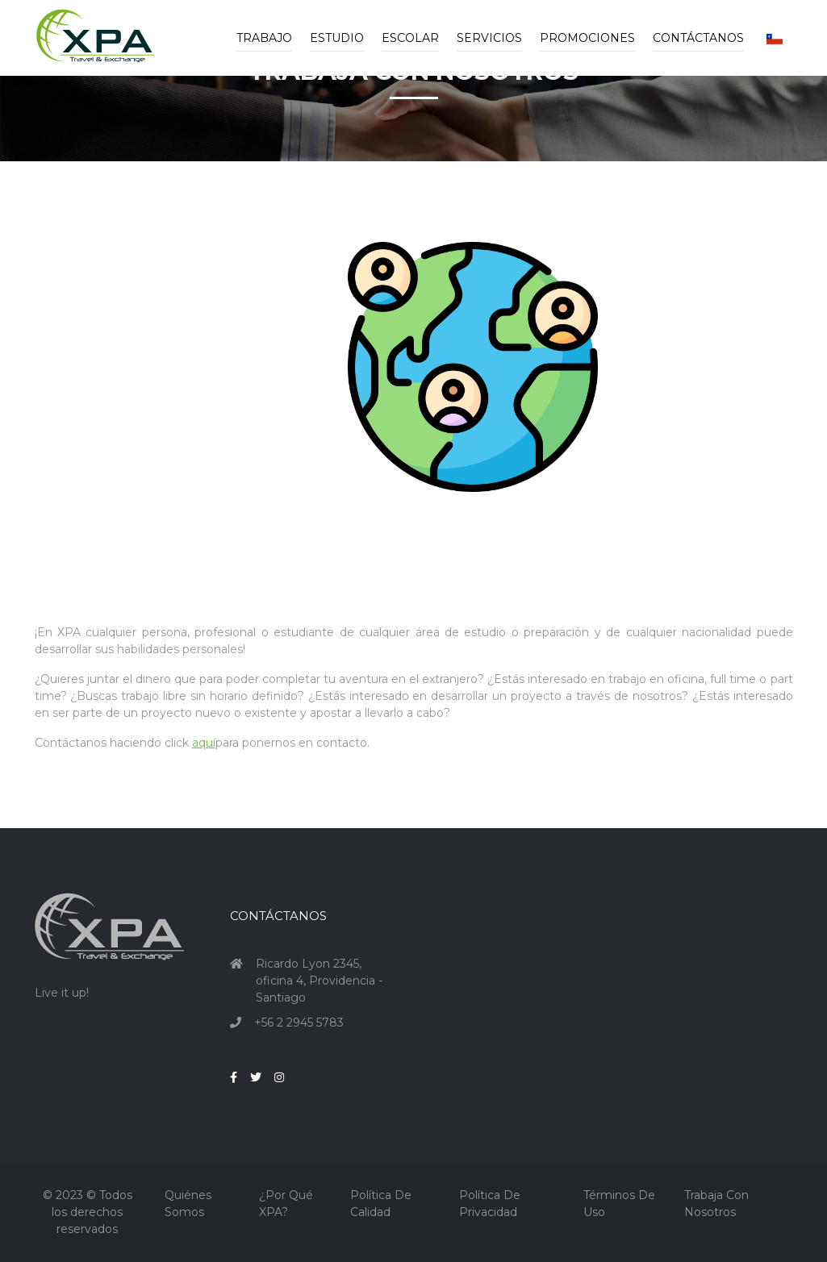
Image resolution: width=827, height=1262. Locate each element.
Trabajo (264, 38)
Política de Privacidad (489, 1203)
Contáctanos (698, 38)
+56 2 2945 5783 (299, 1022)
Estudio (337, 38)
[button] (774, 38)
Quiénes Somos (188, 1203)
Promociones (587, 38)
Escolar (410, 38)
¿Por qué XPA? (286, 1203)
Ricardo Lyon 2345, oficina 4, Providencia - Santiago (319, 980)
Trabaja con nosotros (716, 1203)
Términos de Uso (619, 1203)
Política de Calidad (380, 1203)
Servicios (489, 38)
